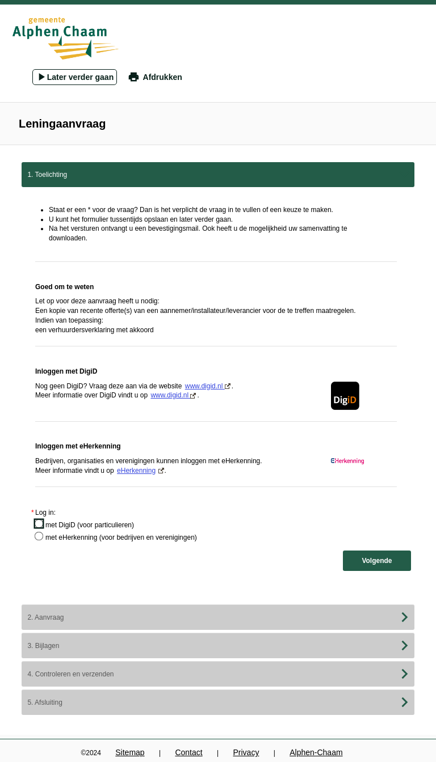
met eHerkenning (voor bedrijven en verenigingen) (121, 537)
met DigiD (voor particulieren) (89, 525)
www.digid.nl (207, 386)
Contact (188, 752)
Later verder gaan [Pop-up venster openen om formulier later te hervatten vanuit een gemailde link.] (80, 77)
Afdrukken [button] (162, 77)
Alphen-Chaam (316, 752)
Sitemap (129, 752)
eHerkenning (136, 471)
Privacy (246, 752)
